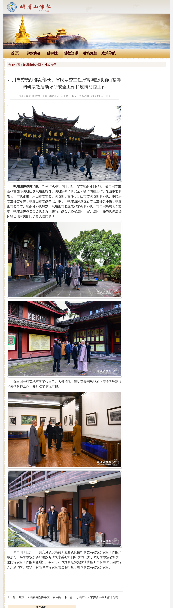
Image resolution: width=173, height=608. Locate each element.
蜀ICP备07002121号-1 (146, 599)
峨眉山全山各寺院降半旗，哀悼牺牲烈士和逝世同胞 (51, 569)
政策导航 (108, 53)
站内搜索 (148, 580)
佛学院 (52, 53)
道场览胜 (90, 53)
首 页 (15, 53)
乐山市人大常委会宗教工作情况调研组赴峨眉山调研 (103, 569)
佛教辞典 (68, 580)
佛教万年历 (46, 580)
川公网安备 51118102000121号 (35, 599)
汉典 (86, 580)
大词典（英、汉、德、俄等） (116, 580)
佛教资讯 (71, 53)
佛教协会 (33, 53)
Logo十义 (24, 580)
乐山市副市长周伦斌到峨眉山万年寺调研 (147, 160)
